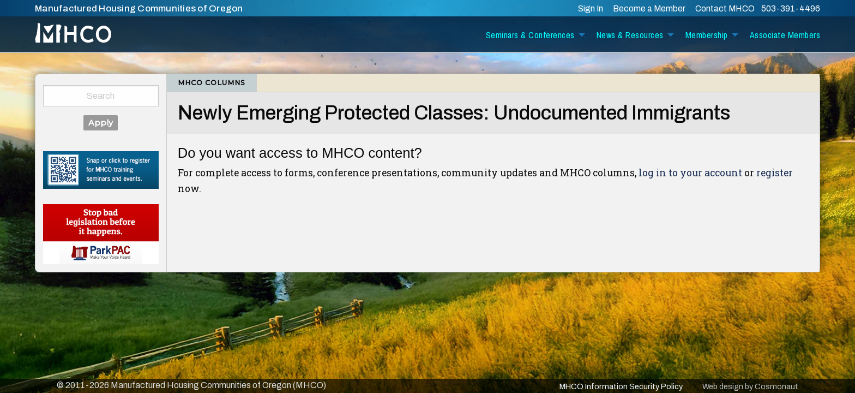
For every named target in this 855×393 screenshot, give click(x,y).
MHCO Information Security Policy (621, 386)
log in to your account (690, 172)
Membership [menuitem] (706, 35)
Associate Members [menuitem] (785, 35)
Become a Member (649, 8)
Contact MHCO (725, 8)
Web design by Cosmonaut (750, 386)
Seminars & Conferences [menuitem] (530, 35)
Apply (100, 123)
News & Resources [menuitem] (630, 35)
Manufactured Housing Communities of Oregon (139, 8)
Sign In (590, 8)
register (774, 172)
